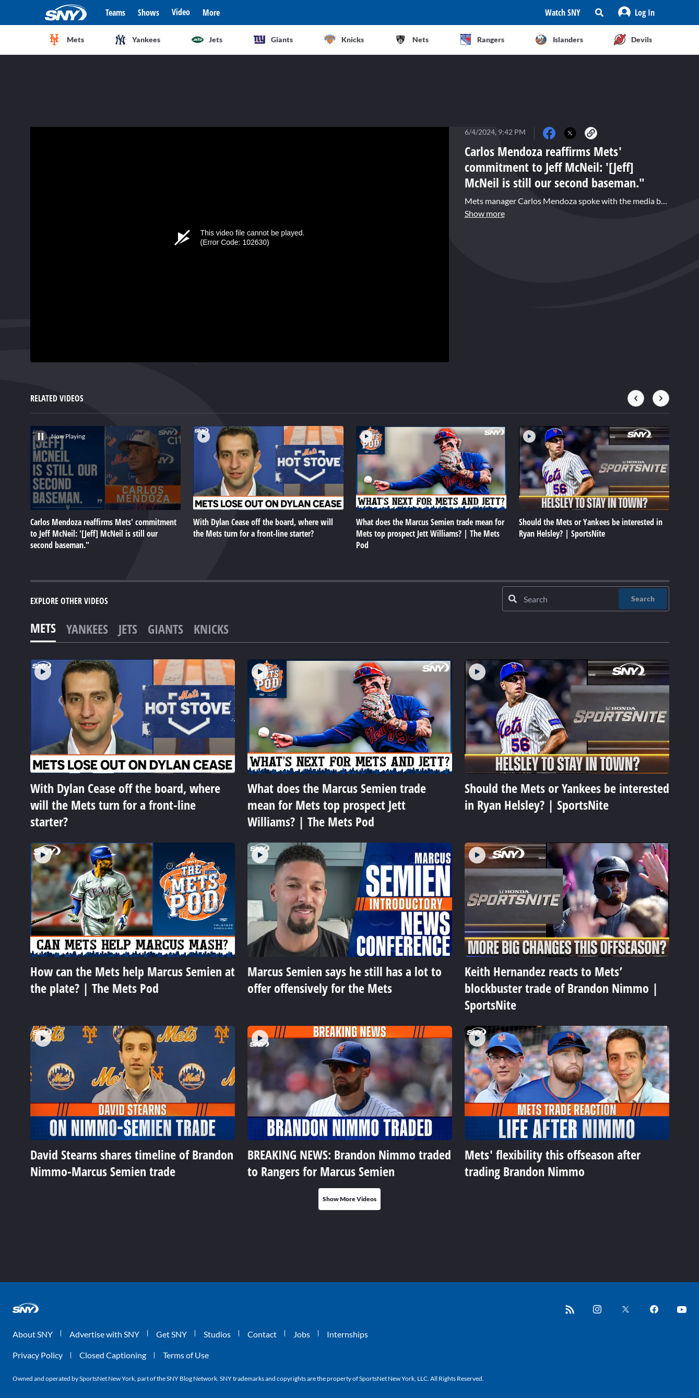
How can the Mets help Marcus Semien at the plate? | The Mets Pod (132, 980)
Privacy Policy (38, 1355)
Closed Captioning (112, 1355)
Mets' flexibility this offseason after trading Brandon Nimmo (553, 1163)
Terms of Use (186, 1355)
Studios (217, 1334)
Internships (347, 1334)
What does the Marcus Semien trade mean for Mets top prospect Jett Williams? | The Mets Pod (336, 804)
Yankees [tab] (87, 628)
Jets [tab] (128, 628)
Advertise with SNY (104, 1334)
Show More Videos (349, 1199)
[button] (636, 12)
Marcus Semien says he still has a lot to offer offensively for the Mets (344, 980)
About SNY (33, 1334)
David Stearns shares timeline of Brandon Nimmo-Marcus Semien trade (131, 1163)
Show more (485, 213)
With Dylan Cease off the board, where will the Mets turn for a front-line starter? (125, 804)
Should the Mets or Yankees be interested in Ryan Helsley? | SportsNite (567, 796)
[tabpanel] (349, 934)
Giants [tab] (165, 628)
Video (181, 12)
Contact (262, 1334)
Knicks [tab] (211, 628)
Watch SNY (562, 12)
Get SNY (171, 1334)
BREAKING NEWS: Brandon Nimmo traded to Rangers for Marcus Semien (349, 1163)
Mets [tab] (43, 627)
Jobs (301, 1334)
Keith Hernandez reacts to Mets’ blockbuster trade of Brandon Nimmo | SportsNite (561, 988)
